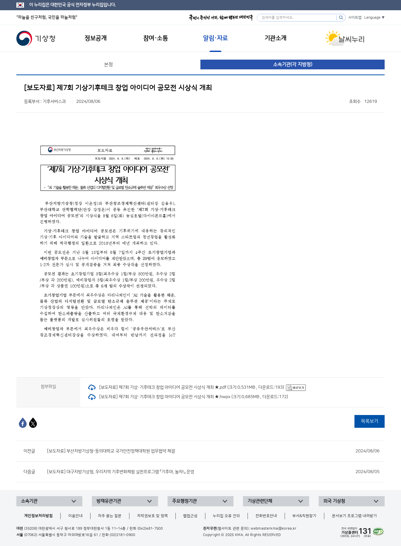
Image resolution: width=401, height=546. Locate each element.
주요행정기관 (184, 501)
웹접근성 (190, 516)
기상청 (35, 38)
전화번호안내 (266, 516)
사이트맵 (355, 18)
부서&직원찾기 (304, 516)
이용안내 (75, 516)
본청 (108, 64)
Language (372, 18)
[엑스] (33, 423)
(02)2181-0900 (122, 535)
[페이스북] (23, 423)
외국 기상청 (334, 501)
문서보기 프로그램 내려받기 (354, 516)
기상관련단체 (260, 501)
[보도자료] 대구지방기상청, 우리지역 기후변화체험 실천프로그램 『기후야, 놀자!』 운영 (213, 472)
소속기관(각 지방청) (292, 64)
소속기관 (29, 501)
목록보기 (369, 421)
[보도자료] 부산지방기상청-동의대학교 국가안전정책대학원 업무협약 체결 (213, 451)
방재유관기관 (108, 501)
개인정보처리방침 (38, 516)
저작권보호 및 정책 (152, 516)
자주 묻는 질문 (109, 516)
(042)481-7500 (150, 529)
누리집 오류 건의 (226, 516)
